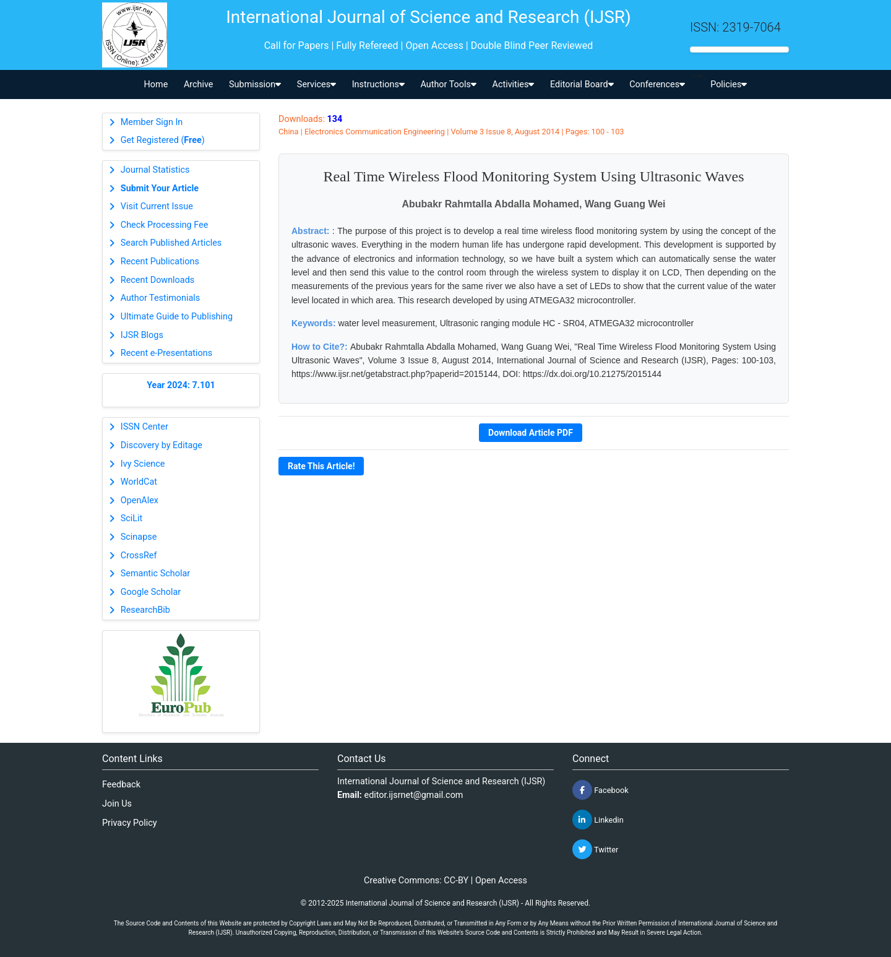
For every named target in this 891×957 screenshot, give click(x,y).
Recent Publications (160, 261)
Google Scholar (151, 592)
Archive (198, 84)
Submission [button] (255, 84)
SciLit (132, 518)
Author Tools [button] (448, 84)
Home (156, 84)
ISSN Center (144, 427)
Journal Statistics (155, 170)
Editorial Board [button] (582, 84)
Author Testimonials (160, 298)
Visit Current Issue (157, 206)
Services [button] (316, 84)
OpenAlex (139, 500)
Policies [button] (728, 84)
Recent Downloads (157, 280)
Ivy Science (143, 464)
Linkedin (598, 819)
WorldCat (139, 482)
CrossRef (139, 555)
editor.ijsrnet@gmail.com (413, 795)
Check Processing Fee (165, 225)
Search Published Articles (171, 243)
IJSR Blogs (142, 335)
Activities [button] (514, 84)
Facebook (600, 790)
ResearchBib (145, 610)
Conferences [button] (657, 84)
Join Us (117, 804)
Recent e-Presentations (166, 353)
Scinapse (139, 537)
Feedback (121, 784)
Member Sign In (152, 122)
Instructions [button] (378, 84)
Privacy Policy (129, 823)
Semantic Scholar (155, 573)
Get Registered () (163, 140)
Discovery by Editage (161, 445)
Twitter (595, 849)
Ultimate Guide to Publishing (177, 316)
